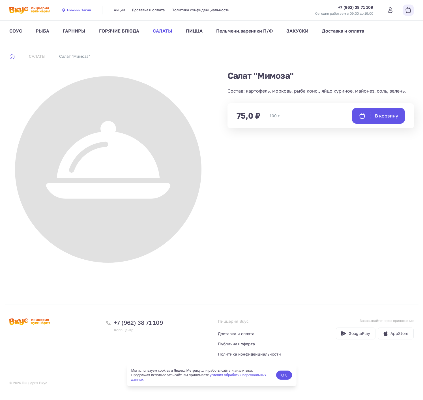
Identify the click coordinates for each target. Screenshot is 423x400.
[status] (212, 375)
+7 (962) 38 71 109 (138, 322)
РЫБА (42, 31)
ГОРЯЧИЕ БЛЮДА (119, 31)
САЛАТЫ (162, 31)
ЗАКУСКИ (297, 31)
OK (284, 375)
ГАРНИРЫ (74, 31)
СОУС (15, 31)
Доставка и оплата (148, 10)
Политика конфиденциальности (200, 10)
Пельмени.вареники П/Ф (244, 31)
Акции (119, 10)
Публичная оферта (236, 343)
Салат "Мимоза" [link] (74, 56)
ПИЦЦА (194, 31)
